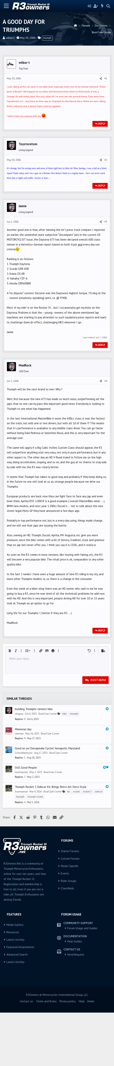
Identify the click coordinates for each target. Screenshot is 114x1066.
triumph (47, 37)
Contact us (26, 1054)
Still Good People (26, 821)
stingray (19, 767)
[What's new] (102, 6)
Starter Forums (70, 904)
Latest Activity (15, 993)
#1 (105, 132)
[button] (10, 704)
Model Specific (70, 919)
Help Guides (74, 995)
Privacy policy (67, 1054)
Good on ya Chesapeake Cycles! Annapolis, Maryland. (47, 802)
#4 (105, 434)
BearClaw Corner (48, 767)
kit (68, 845)
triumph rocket (35, 850)
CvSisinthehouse (23, 806)
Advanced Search (17, 1008)
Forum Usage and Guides (82, 981)
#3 (105, 275)
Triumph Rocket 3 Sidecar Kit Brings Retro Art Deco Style (50, 840)
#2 (105, 213)
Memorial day (23, 782)
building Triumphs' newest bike (34, 762)
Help (81, 1054)
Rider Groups (68, 934)
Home (90, 1054)
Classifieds (67, 942)
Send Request (75, 1008)
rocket (76, 845)
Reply (101, 177)
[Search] (108, 6)
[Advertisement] (57, 80)
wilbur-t (10, 37)
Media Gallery (14, 978)
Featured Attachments (20, 1000)
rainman (19, 787)
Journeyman (21, 825)
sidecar (98, 845)
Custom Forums (70, 912)
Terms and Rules (46, 1054)
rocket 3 (87, 845)
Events (65, 927)
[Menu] (6, 6)
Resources (12, 985)
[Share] (100, 132)
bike (64, 767)
